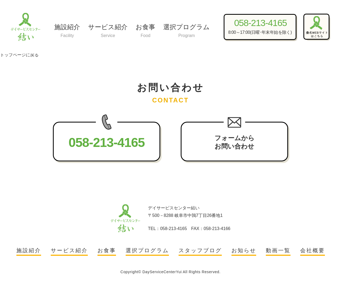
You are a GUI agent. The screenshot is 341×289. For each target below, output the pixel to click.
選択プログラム (186, 31)
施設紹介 (67, 31)
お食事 (145, 31)
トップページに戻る (19, 55)
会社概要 (312, 250)
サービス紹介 (108, 31)
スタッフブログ (200, 250)
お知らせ (243, 250)
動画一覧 (278, 250)
